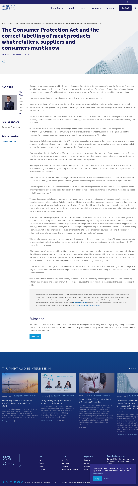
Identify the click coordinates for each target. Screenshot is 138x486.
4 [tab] (135, 376)
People (71, 8)
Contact (42, 469)
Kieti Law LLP (103, 2)
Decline (106, 478)
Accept (97, 478)
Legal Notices (81, 482)
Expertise (56, 8)
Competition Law (9, 141)
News (83, 8)
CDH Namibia (116, 2)
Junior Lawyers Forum (70, 469)
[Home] (8, 8)
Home (4, 24)
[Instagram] (11, 482)
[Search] (135, 8)
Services (87, 463)
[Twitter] (7, 482)
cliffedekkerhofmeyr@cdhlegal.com (88, 305)
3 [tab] (133, 376)
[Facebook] (3, 482)
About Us (65, 460)
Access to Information (69, 482)
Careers (110, 8)
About (95, 8)
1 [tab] (129, 376)
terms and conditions (80, 302)
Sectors (87, 460)
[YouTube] (18, 482)
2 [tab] (131, 376)
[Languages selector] (131, 2)
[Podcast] (22, 482)
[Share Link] (3, 62)
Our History (66, 463)
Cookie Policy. (98, 473)
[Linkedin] (15, 482)
